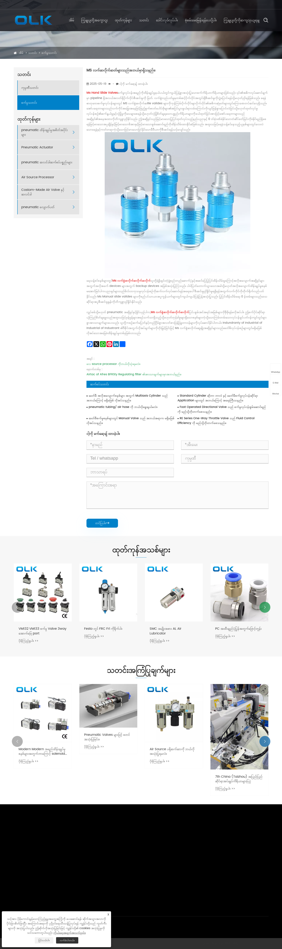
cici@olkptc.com (28, 4)
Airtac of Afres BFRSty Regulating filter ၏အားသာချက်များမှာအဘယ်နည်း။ (133, 374)
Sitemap (217, 943)
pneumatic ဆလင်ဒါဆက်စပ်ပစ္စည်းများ (46, 162)
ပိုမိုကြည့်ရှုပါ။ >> (28, 640)
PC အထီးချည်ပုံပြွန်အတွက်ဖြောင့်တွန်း (238, 628)
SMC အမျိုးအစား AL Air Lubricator (166, 631)
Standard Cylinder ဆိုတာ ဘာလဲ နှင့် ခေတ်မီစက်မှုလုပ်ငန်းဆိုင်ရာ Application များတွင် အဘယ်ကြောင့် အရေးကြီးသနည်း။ (218, 398)
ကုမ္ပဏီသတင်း (29, 87)
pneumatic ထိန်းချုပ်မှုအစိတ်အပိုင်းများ (44, 132)
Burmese (257, 4)
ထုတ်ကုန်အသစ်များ (141, 550)
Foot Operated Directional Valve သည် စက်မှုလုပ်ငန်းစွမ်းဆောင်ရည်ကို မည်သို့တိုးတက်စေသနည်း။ (222, 409)
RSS (227, 943)
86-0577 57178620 (81, 4)
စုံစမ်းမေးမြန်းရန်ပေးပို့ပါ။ (201, 20)
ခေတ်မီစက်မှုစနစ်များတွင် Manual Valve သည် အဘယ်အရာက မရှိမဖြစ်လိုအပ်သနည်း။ (130, 420)
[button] (17, 607)
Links (205, 943)
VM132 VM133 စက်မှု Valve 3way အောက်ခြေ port (42, 631)
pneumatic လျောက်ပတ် (37, 207)
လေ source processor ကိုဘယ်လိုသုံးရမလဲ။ (113, 364)
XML (234, 943)
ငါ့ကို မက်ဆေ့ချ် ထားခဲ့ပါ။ (133, 83)
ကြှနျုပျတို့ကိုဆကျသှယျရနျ (241, 20)
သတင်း (144, 20)
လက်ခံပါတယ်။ (67, 940)
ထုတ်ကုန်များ (123, 20)
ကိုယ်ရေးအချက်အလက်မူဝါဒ (255, 943)
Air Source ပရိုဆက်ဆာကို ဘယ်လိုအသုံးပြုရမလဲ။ (172, 751)
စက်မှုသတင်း (49, 52)
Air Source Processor (37, 177)
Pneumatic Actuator (37, 147)
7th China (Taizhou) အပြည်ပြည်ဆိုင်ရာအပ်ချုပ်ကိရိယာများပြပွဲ (239, 779)
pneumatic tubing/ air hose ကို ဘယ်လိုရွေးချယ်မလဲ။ (123, 407)
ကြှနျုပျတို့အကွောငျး (94, 20)
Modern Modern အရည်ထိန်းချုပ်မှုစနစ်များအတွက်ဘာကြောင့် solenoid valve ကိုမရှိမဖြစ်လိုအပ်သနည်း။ (42, 751)
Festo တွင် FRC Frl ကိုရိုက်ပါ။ (103, 628)
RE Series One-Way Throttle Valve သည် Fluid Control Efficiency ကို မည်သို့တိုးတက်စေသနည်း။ (216, 420)
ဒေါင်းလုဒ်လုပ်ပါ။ (167, 20)
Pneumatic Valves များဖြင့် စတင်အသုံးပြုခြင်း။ (107, 737)
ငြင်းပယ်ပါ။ (44, 940)
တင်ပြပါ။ (102, 523)
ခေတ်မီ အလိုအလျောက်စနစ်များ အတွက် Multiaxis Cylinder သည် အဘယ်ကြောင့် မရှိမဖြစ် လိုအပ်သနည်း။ (127, 398)
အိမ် (71, 20)
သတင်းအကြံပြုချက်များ (141, 670)
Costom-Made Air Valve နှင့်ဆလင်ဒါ (42, 192)
